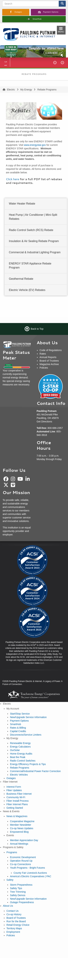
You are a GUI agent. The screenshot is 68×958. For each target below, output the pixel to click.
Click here (12, 179)
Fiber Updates (14, 790)
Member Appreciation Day (24, 840)
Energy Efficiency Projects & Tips (28, 764)
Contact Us (12, 910)
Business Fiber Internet (19, 793)
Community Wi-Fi (15, 797)
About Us (8, 905)
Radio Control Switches (22, 760)
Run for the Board (16, 921)
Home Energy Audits (21, 753)
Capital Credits (18, 731)
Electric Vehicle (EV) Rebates (27, 289)
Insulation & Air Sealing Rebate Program (34, 241)
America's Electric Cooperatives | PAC (30, 876)
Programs (11, 852)
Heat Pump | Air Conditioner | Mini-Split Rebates (33, 216)
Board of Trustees (16, 917)
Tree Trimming (18, 891)
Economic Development (23, 857)
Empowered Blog (19, 831)
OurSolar (15, 750)
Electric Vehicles (19, 774)
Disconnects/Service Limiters (25, 734)
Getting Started (14, 807)
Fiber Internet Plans (17, 804)
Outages (11, 778)
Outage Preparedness (22, 902)
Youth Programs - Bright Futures (27, 867)
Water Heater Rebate (22, 203)
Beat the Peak (17, 757)
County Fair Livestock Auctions (30, 872)
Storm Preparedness (21, 884)
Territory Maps (14, 928)
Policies (10, 935)
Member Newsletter (20, 824)
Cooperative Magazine (22, 821)
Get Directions (44, 421)
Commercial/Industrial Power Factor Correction (35, 771)
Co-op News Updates (21, 828)
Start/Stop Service (20, 713)
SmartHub (15, 724)
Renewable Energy (20, 743)
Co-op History (13, 914)
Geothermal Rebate (21, 278)
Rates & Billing (18, 727)
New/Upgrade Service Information (28, 717)
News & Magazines (16, 816)
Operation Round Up (21, 860)
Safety (9, 879)
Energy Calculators (20, 746)
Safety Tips (16, 888)
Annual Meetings (19, 843)
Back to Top (37, 328)
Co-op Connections (20, 864)
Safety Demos (17, 895)
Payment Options (19, 720)
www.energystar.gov (35, 145)
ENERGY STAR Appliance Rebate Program (30, 265)
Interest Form (13, 786)
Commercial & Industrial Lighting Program (35, 252)
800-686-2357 (55, 428)
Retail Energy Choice (17, 924)
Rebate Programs (19, 767)
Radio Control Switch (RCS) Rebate (31, 229)
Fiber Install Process (17, 800)
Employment (13, 931)
